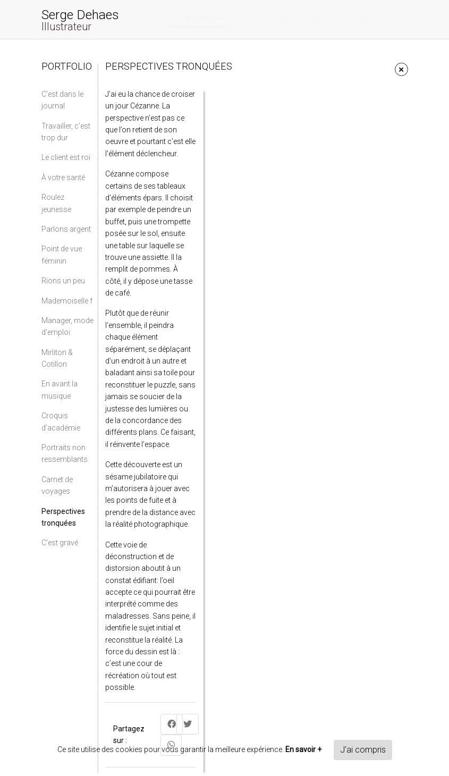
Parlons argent (66, 229)
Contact (356, 19)
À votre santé (63, 177)
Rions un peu (63, 280)
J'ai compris (363, 750)
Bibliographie (302, 19)
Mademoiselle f (66, 301)
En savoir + (303, 749)
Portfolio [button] (201, 19)
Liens (397, 19)
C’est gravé (59, 542)
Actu (253, 19)
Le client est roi (65, 157)
